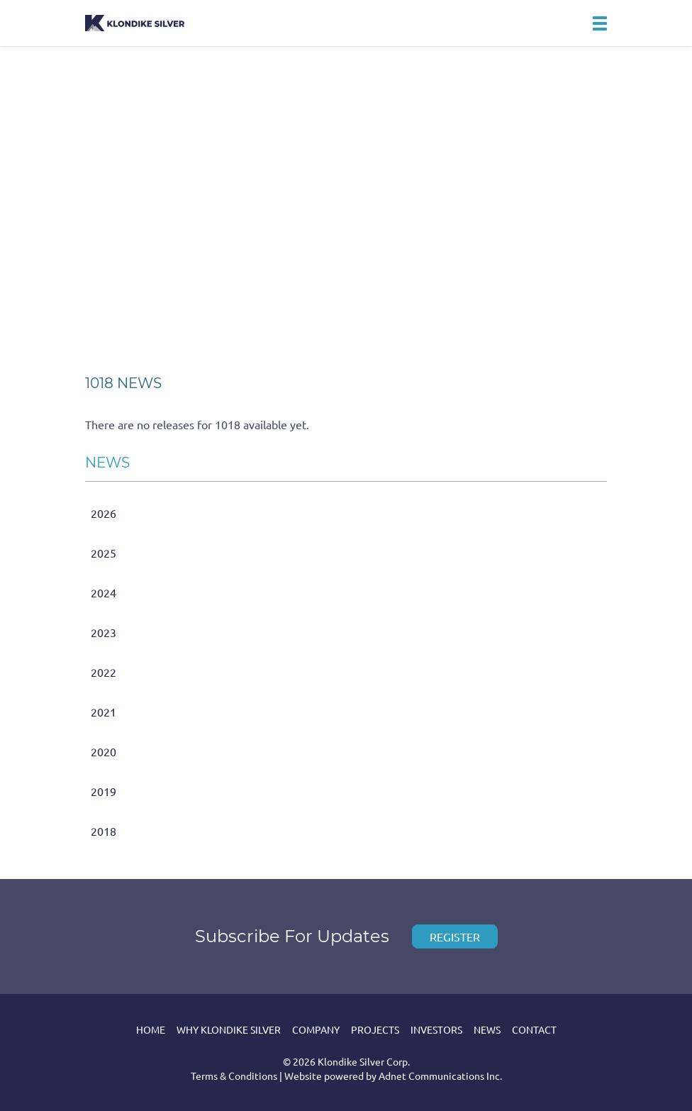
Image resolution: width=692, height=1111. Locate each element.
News (487, 1029)
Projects (375, 1029)
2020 (103, 751)
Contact (534, 1029)
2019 (103, 791)
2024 (103, 592)
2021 (103, 711)
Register (455, 936)
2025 (103, 553)
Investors (436, 1029)
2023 (103, 632)
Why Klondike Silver (229, 1029)
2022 (103, 672)
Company (316, 1029)
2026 (103, 513)
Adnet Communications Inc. (440, 1075)
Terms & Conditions (234, 1075)
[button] (600, 23)
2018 (103, 831)
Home (150, 1029)
